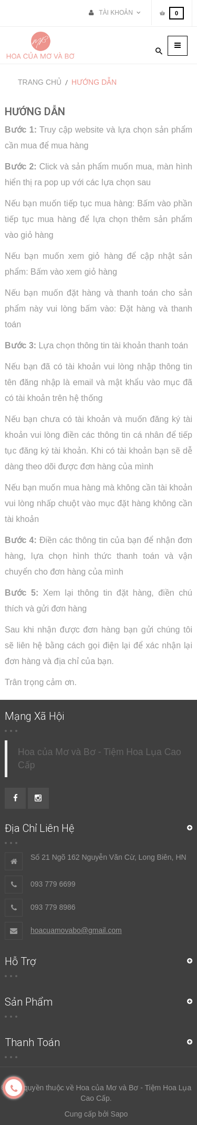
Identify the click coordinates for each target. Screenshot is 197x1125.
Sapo (119, 1114)
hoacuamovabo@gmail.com (76, 930)
